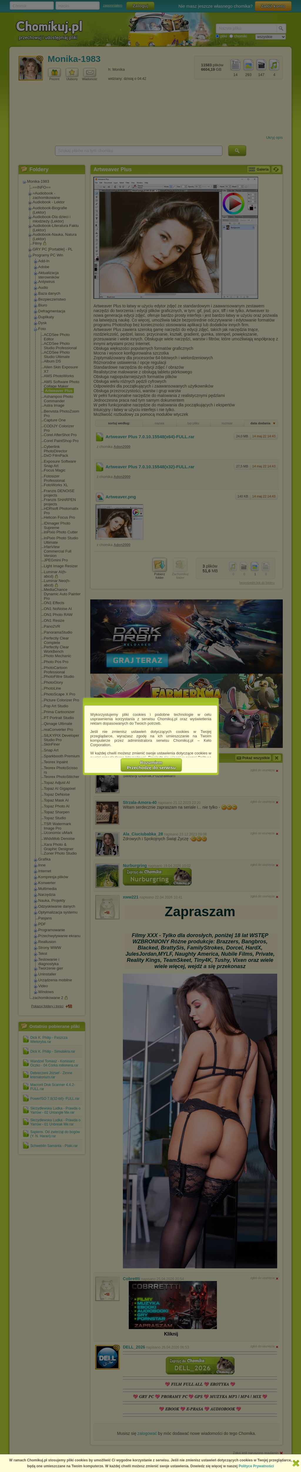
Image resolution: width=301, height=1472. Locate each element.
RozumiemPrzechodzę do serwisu (151, 765)
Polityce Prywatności (256, 1466)
